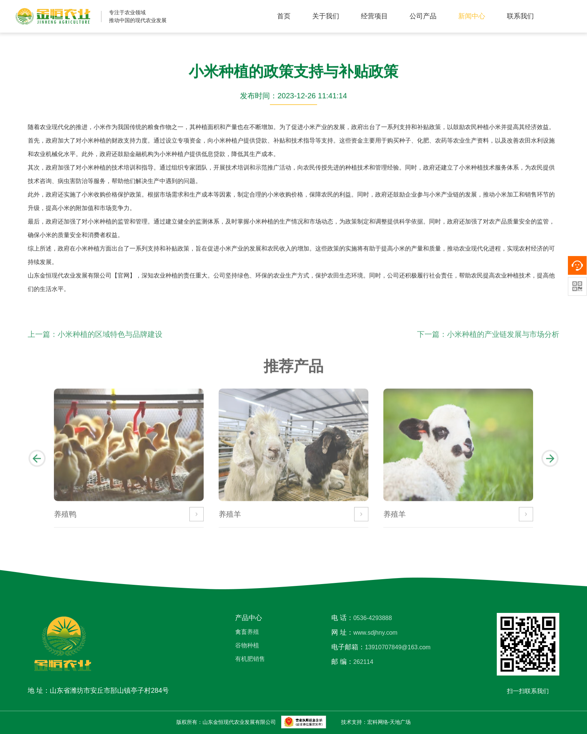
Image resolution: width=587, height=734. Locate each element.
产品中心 (248, 618)
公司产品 (423, 16)
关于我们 (325, 16)
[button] (37, 463)
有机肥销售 (250, 659)
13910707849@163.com (398, 647)
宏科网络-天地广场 (389, 722)
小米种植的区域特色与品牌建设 (110, 339)
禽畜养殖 (247, 632)
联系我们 (520, 16)
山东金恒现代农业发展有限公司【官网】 (82, 276)
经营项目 (374, 16)
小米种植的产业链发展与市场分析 (503, 339)
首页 (284, 16)
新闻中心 (471, 16)
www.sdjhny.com (375, 632)
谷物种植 (247, 645)
